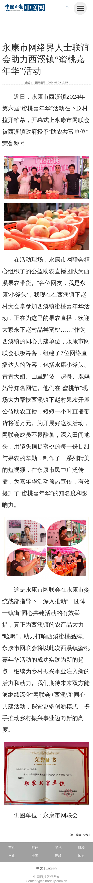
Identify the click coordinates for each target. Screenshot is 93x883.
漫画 (34, 856)
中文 (39, 868)
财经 (81, 847)
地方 (81, 856)
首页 (11, 847)
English (51, 868)
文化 (11, 856)
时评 (34, 847)
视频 (58, 856)
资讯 (58, 847)
